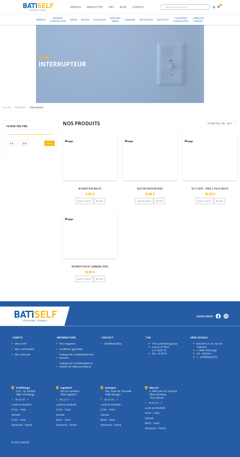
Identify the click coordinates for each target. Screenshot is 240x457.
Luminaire (130, 19)
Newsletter (95, 7)
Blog (123, 7)
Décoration (146, 19)
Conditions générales (71, 349)
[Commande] (221, 123)
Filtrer (49, 143)
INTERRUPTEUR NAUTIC (90, 188)
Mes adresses (22, 354)
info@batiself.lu (113, 343)
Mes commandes (24, 349)
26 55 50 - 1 (22, 399)
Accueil (6, 107)
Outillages (99, 19)
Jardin (73, 19)
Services (75, 7)
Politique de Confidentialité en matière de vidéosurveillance (76, 365)
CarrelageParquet (198, 20)
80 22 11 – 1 (67, 399)
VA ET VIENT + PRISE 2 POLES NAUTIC (209, 188)
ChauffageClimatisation (180, 20)
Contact (138, 7)
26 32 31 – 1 (156, 402)
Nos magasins (67, 343)
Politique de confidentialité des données (76, 356)
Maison (85, 19)
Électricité (163, 19)
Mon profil (20, 343)
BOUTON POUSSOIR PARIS (150, 188)
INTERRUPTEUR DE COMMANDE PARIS (90, 266)
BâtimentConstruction (58, 20)
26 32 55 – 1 (111, 399)
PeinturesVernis (115, 20)
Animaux (41, 19)
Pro (111, 7)
